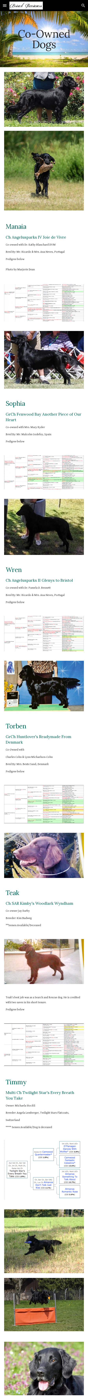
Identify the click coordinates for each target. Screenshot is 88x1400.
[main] (44, 39)
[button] (4, 5)
